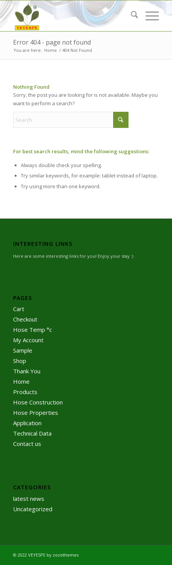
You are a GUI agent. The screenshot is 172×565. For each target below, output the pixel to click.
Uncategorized (32, 509)
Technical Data (32, 433)
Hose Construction (38, 402)
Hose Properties (35, 412)
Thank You (26, 371)
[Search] (130, 15)
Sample (22, 350)
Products (25, 392)
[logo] (71, 15)
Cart (18, 309)
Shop (19, 361)
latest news (28, 498)
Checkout (25, 319)
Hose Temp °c (32, 329)
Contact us (27, 443)
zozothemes (65, 555)
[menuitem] (130, 15)
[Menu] (148, 15)
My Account (28, 340)
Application (27, 423)
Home (21, 381)
